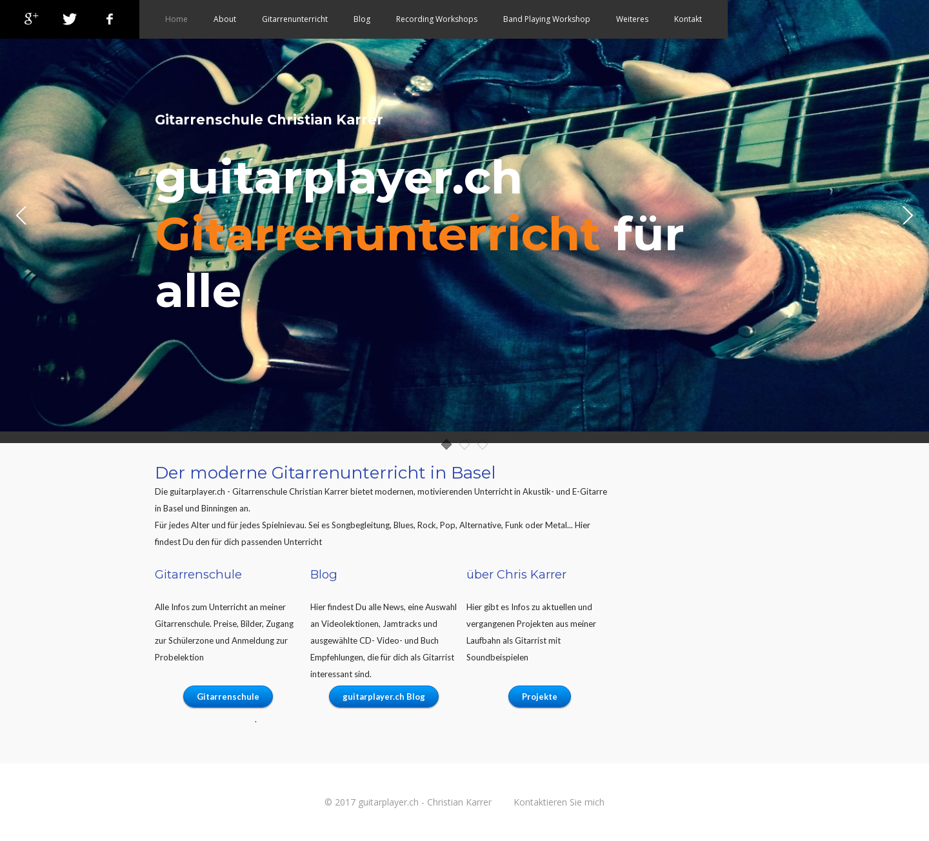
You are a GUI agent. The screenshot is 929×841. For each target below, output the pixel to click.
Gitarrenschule (228, 696)
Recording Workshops (436, 19)
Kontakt (688, 19)
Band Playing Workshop (546, 19)
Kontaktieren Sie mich (559, 802)
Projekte (539, 696)
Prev (23, 216)
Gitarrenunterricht (295, 19)
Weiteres (632, 19)
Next (906, 216)
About (225, 19)
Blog (362, 19)
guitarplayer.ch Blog (384, 696)
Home (176, 19)
